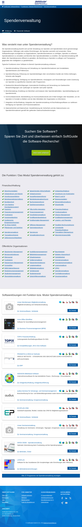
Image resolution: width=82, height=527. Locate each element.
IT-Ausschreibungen (46, 495)
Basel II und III (60, 196)
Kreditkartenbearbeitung (38, 217)
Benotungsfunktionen (11, 254)
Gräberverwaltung (36, 260)
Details (73, 310)
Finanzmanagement (36, 212)
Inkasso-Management (62, 215)
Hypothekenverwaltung (37, 215)
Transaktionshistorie (11, 235)
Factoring (7, 209)
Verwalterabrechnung (37, 235)
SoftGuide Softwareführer (12, 6)
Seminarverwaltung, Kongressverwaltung (34, 400)
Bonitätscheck (9, 202)
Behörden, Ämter (25, 452)
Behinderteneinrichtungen (28, 469)
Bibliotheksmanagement (38, 254)
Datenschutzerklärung (49, 523)
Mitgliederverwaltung (37, 268)
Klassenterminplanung (37, 263)
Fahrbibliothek (60, 257)
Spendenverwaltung (50, 6)
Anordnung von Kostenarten (64, 194)
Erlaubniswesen (35, 257)
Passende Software (23, 31)
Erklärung (8, 31)
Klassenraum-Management (13, 263)
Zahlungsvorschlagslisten (13, 238)
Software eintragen (27, 495)
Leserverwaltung (60, 265)
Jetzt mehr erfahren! (41, 153)
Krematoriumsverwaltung (63, 263)
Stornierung (34, 232)
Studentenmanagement (12, 273)
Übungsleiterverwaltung (12, 276)
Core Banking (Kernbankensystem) (11, 206)
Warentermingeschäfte (63, 235)
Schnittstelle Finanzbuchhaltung (61, 229)
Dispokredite (59, 204)
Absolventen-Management (13, 252)
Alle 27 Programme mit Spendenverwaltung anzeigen (41, 476)
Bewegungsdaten (61, 199)
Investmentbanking (10, 217)
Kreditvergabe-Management (39, 220)
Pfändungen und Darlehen (13, 227)
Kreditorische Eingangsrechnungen (11, 221)
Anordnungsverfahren (11, 196)
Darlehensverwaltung (37, 204)
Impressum (5, 502)
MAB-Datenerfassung (11, 268)
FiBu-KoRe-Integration (37, 209)
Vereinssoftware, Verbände (29, 311)
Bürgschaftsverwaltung (63, 202)
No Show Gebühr (10, 225)
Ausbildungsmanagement (38, 252)
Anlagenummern (35, 194)
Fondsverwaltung (61, 212)
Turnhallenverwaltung (62, 273)
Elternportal (8, 257)
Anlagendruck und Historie (13, 194)
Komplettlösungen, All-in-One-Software (33, 346)
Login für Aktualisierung (28, 502)
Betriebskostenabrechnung (39, 199)
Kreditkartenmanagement (63, 217)
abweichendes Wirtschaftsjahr (40, 191)
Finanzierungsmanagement (13, 212)
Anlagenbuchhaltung (62, 191)
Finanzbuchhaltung (61, 209)
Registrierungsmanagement (13, 271)
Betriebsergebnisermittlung (13, 199)
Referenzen (5, 497)
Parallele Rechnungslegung (64, 225)
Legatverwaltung (35, 265)
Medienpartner (26, 500)
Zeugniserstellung (61, 276)
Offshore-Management (37, 225)
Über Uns (4, 495)
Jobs (3, 500)
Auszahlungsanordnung (38, 196)
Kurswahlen (8, 265)
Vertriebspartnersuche (47, 497)
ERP (21, 365)
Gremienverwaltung (61, 260)
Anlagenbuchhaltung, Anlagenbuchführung (34, 383)
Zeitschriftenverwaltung (38, 276)
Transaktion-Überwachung (64, 232)
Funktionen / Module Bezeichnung (31, 6)
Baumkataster (60, 252)
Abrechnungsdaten (10, 191)
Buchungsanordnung (37, 202)
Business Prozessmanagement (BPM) (33, 328)
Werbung (24, 497)
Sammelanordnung (36, 227)
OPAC (57, 268)
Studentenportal (35, 273)
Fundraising (8, 215)
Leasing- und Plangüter (63, 220)
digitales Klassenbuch (62, 254)
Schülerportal (34, 271)
